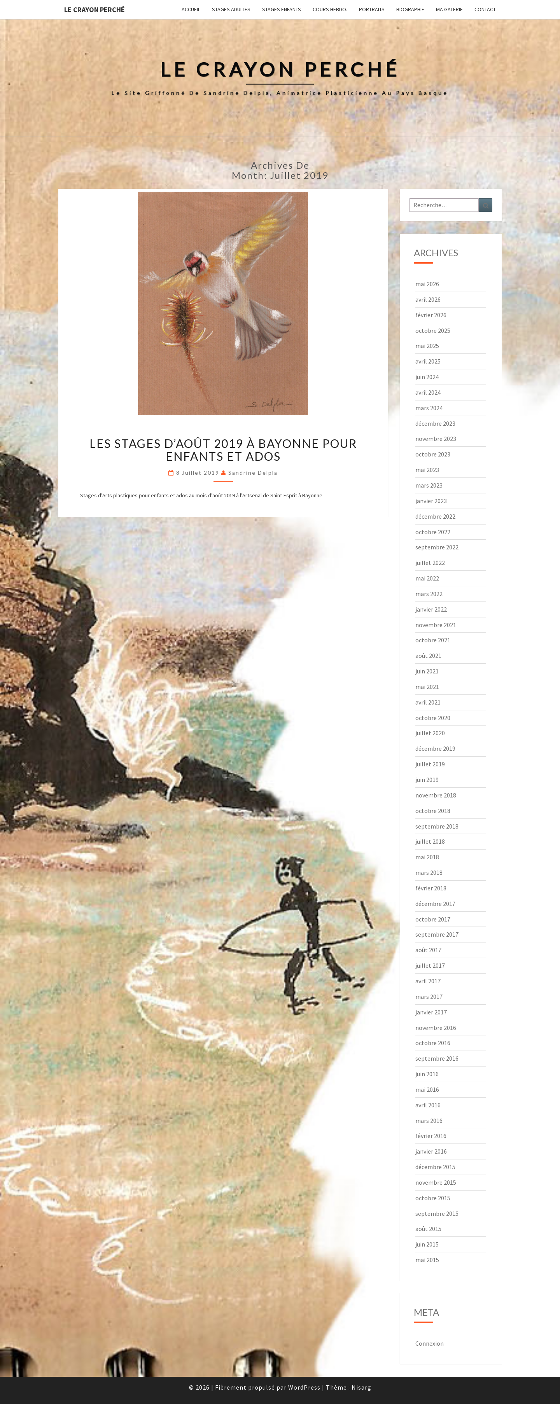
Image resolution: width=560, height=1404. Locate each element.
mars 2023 (429, 485)
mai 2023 (427, 470)
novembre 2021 (435, 625)
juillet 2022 (430, 562)
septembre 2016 (436, 1058)
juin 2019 (427, 779)
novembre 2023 (435, 438)
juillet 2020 (430, 733)
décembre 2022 (435, 516)
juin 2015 (427, 1244)
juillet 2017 (430, 965)
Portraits (372, 9)
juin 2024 (427, 377)
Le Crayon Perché (94, 9)
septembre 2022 (436, 547)
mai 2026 (427, 284)
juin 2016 (427, 1074)
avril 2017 (428, 981)
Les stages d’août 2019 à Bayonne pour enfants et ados (223, 449)
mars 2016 (429, 1120)
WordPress (304, 1387)
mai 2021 (427, 687)
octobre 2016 (432, 1043)
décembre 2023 (435, 423)
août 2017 (428, 950)
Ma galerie (449, 9)
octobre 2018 (432, 811)
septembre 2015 (436, 1213)
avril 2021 (428, 702)
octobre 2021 (432, 640)
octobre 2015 (432, 1198)
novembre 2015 (435, 1182)
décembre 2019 (435, 748)
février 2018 (430, 888)
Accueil (191, 9)
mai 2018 (427, 857)
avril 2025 (428, 361)
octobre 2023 (432, 454)
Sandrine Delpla (253, 472)
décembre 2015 (435, 1167)
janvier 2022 (431, 609)
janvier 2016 (431, 1151)
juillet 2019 (430, 764)
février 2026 (430, 315)
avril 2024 (428, 392)
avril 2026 (428, 299)
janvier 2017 (431, 1012)
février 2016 (430, 1136)
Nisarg (361, 1387)
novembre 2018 (435, 795)
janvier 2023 (431, 501)
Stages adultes (231, 9)
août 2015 (428, 1229)
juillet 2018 (430, 841)
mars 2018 (429, 872)
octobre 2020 (432, 718)
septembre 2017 (436, 934)
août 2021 (428, 655)
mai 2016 (427, 1089)
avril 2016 (428, 1105)
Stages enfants (281, 9)
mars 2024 (429, 408)
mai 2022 (427, 578)
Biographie (410, 9)
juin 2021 (427, 671)
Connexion (429, 1343)
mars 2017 (429, 996)
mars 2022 (429, 594)
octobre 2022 (432, 532)
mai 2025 (427, 346)
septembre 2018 (436, 826)
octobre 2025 (432, 330)
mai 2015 (427, 1260)
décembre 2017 (435, 903)
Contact (485, 9)
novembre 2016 (435, 1028)
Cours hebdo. (330, 9)
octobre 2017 (432, 919)
